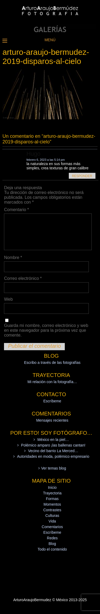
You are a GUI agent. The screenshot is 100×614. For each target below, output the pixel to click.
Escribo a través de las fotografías (52, 362)
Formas (52, 499)
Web (8, 299)
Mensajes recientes (52, 420)
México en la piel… (53, 439)
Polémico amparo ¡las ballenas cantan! (53, 445)
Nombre (13, 257)
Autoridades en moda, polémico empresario (53, 456)
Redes (52, 538)
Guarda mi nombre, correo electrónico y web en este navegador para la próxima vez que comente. (46, 330)
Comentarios (52, 527)
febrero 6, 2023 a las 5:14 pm (45, 159)
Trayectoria (52, 493)
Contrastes (52, 510)
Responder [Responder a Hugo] (82, 176)
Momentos (52, 504)
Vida (52, 521)
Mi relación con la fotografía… (52, 382)
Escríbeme (52, 401)
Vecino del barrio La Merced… (53, 451)
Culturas (52, 515)
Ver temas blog (53, 468)
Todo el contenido (52, 549)
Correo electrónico (23, 278)
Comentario (16, 209)
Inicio (52, 487)
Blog (52, 543)
